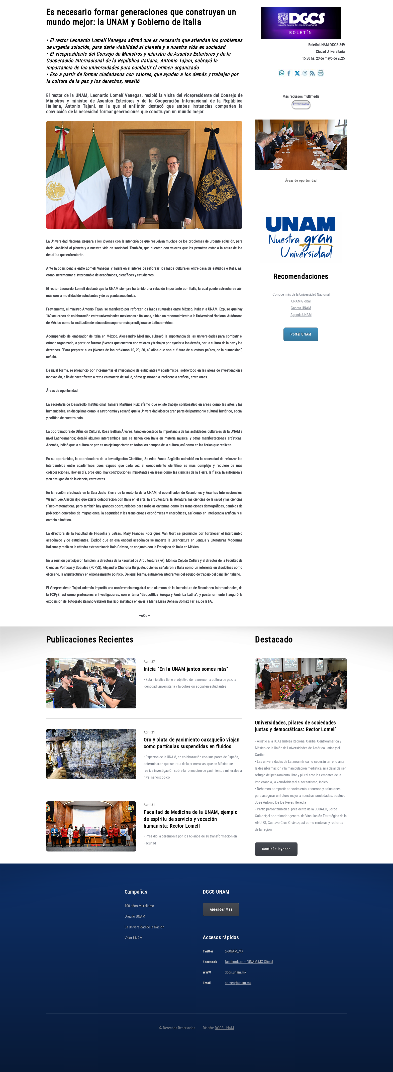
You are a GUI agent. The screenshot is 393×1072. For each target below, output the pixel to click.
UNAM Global (301, 301)
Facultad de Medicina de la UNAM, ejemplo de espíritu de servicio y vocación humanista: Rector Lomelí (190, 819)
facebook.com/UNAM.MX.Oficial (249, 961)
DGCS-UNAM (224, 1028)
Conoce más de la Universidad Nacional (301, 294)
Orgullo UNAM (135, 916)
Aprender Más (221, 909)
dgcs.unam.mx (235, 972)
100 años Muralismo (139, 906)
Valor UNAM (133, 938)
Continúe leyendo (276, 849)
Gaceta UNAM (301, 308)
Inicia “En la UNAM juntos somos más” (186, 669)
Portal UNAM (301, 334)
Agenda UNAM (301, 314)
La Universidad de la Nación (144, 927)
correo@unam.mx (238, 983)
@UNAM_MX (234, 951)
